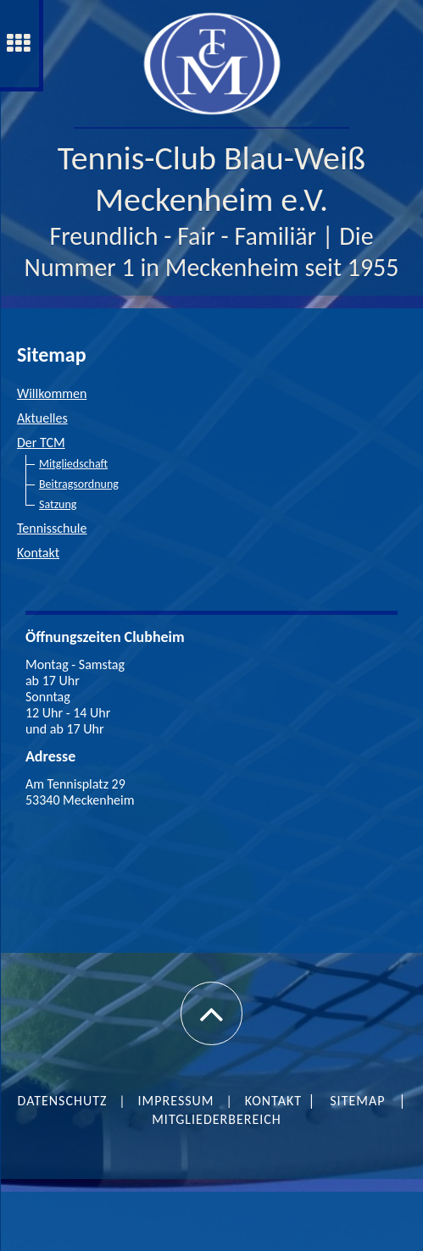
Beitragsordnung (79, 484)
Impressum (176, 1101)
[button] (211, 1013)
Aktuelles (42, 418)
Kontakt (38, 553)
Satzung (57, 504)
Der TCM (41, 443)
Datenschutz (63, 1101)
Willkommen (51, 393)
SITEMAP (357, 1101)
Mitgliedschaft (73, 464)
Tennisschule (52, 528)
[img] (211, 63)
